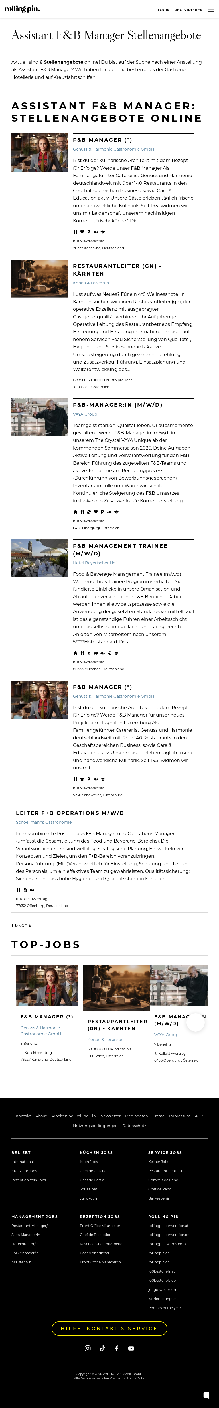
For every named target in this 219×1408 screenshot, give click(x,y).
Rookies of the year (164, 1307)
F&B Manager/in (25, 1253)
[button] (195, 1022)
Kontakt (23, 1115)
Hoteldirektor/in (25, 1243)
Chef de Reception (95, 1234)
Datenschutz (134, 1125)
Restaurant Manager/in (31, 1225)
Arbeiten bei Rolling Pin (73, 1115)
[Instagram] (88, 1348)
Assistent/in (21, 1262)
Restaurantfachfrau (165, 1170)
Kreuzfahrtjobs (24, 1170)
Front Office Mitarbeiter (100, 1225)
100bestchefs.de (162, 1280)
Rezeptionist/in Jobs (28, 1180)
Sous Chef (88, 1189)
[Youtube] (131, 1348)
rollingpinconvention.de (168, 1234)
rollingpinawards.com (167, 1243)
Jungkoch (88, 1198)
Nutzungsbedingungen (95, 1125)
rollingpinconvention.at (168, 1225)
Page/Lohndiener (95, 1253)
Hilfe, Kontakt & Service (109, 1328)
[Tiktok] (102, 1348)
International (22, 1161)
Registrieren (189, 9)
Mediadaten (136, 1115)
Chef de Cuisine (93, 1170)
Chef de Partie (92, 1180)
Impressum (179, 1115)
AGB (199, 1115)
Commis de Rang (163, 1180)
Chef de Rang (159, 1189)
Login (164, 9)
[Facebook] (117, 1348)
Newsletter (110, 1115)
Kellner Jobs (158, 1161)
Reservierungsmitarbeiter (102, 1243)
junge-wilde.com (162, 1289)
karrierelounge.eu (163, 1298)
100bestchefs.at (161, 1271)
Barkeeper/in (159, 1198)
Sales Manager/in (25, 1234)
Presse (159, 1115)
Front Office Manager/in (100, 1262)
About (41, 1115)
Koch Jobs (89, 1161)
